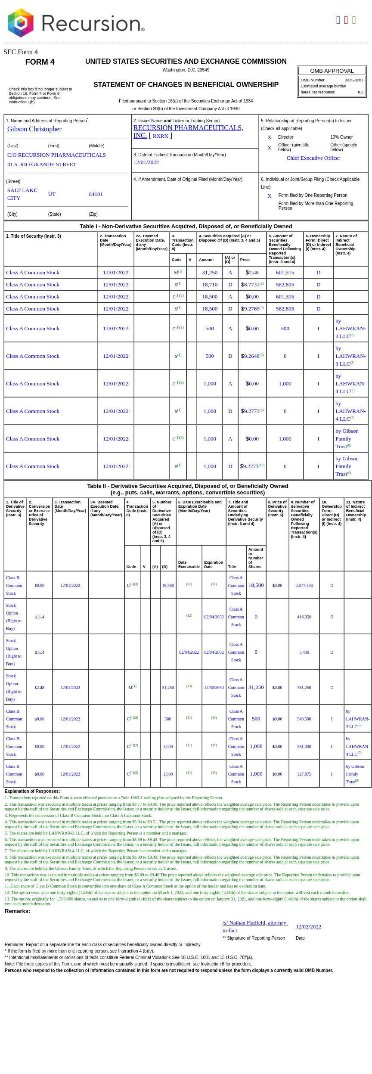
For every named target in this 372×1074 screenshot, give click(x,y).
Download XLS (355, 20)
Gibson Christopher (34, 129)
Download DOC (339, 20)
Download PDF (347, 20)
